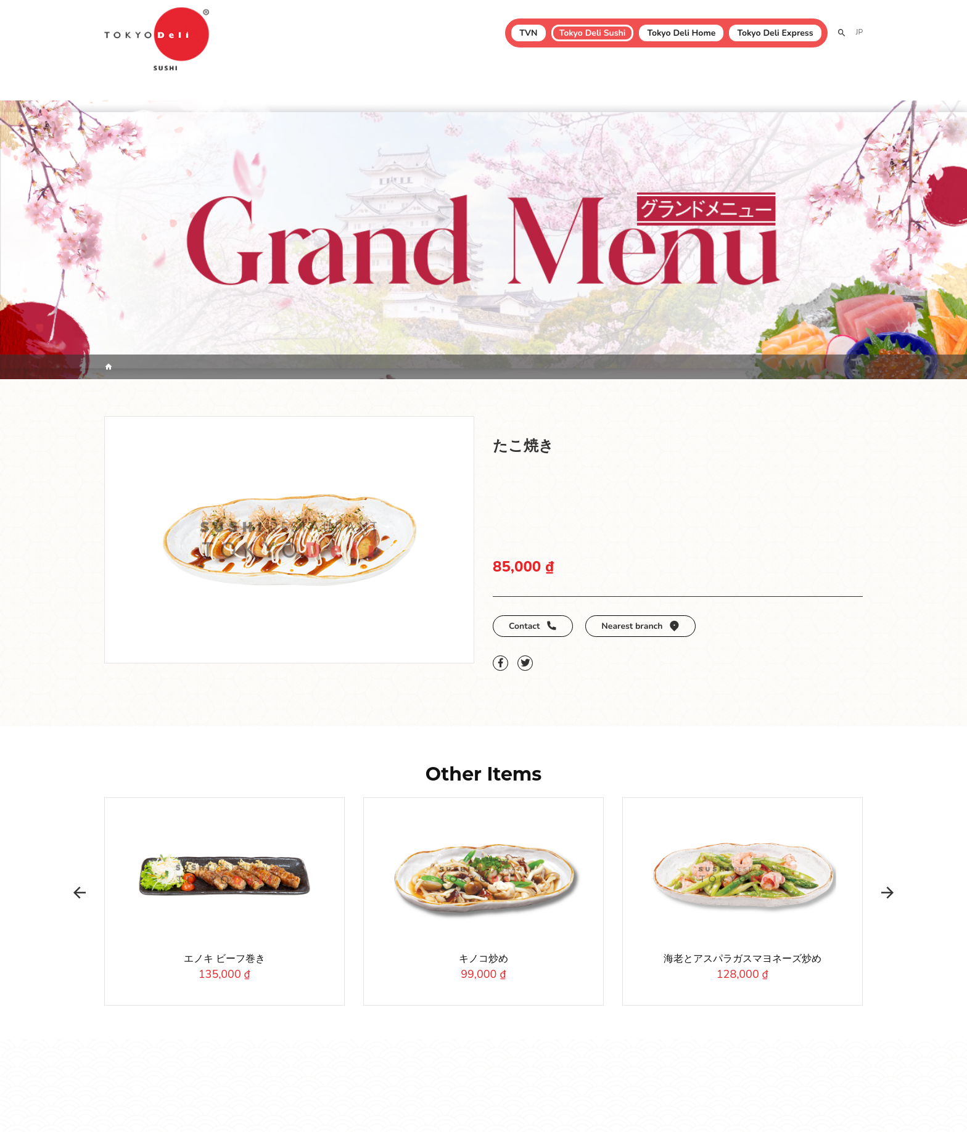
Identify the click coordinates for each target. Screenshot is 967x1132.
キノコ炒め (483, 959)
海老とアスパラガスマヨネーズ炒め (742, 959)
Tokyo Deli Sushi (592, 33)
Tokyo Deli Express (775, 33)
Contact (533, 626)
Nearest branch (640, 626)
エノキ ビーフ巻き (224, 959)
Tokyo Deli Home (681, 33)
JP (859, 32)
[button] (79, 892)
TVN (528, 33)
